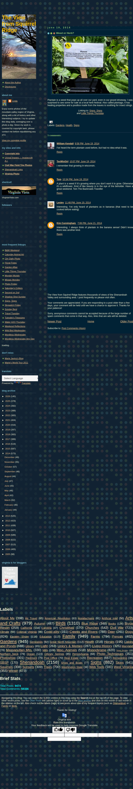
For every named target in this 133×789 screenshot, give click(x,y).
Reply (60, 152)
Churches (92, 628)
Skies (120, 662)
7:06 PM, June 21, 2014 (90, 223)
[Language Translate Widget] (21, 378)
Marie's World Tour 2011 (16, 362)
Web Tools (96, 667)
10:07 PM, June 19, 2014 (82, 161)
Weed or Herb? (65, 33)
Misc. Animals (67, 650)
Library (30, 646)
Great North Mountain (63, 642)
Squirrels (6, 667)
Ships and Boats (72, 662)
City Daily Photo (12, 258)
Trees (48, 667)
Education (46, 636)
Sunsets (28, 667)
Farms (95, 636)
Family (69, 636)
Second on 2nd (12, 292)
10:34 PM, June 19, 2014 (75, 179)
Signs (76, 125)
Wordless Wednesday (15, 334)
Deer (111, 632)
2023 (8, 410)
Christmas (66, 628)
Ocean (31, 654)
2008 (8, 540)
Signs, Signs (95, 110)
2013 (8, 516)
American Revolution (57, 618)
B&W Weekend (12, 250)
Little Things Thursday (92, 113)
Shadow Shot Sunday (15, 297)
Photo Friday (11, 284)
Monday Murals (12, 275)
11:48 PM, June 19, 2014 (78, 202)
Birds (61, 623)
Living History (102, 646)
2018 (8, 434)
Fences (117, 636)
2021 (8, 420)
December (10, 457)
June (7, 486)
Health (69, 125)
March (8, 500)
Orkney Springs (54, 654)
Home (91, 321)
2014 (8, 453)
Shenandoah (32, 662)
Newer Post (54, 321)
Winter (13, 671)
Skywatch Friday (13, 305)
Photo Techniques (110, 654)
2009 (8, 535)
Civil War (117, 628)
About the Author (13, 82)
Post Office (50, 657)
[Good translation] (58, 730)
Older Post (126, 321)
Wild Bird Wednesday (15, 330)
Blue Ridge (90, 623)
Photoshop (8, 658)
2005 (8, 554)
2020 (8, 425)
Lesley (60, 202)
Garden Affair (11, 267)
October (9, 467)
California (26, 627)
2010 (8, 530)
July (7, 481)
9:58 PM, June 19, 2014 (87, 143)
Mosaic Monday (12, 280)
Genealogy (36, 642)
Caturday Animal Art (14, 254)
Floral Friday (11, 263)
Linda (14, 101)
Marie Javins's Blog (14, 358)
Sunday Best (11, 309)
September (10, 471)
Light (44, 646)
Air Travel (31, 618)
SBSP (4, 662)
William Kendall (65, 143)
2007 (8, 544)
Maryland (127, 646)
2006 (8, 549)
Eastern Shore (19, 636)
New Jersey (122, 650)
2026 (8, 396)
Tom (59, 179)
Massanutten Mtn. (19, 650)
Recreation (95, 658)
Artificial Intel (110, 618)
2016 (8, 444)
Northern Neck (9, 654)
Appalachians (86, 618)
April (7, 495)
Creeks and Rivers (83, 632)
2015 (8, 449)
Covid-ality (51, 632)
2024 (8, 406)
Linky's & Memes (70, 646)
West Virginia (123, 667)
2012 (8, 521)
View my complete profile (14, 140)
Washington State (72, 667)
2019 (8, 429)
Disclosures (10, 87)
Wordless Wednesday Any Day (20, 339)
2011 (8, 525)
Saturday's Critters (14, 288)
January (9, 510)
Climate (4, 631)
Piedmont (31, 657)
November (10, 462)
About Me (7, 618)
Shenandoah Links (14, 169)
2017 (8, 439)
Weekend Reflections (15, 326)
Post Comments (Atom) (74, 328)
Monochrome (96, 650)
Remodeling (120, 657)
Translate (22, 383)
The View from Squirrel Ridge (19, 23)
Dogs (129, 632)
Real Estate (71, 657)
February (9, 505)
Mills (45, 650)
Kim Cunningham (66, 223)
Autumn (39, 623)
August (8, 476)
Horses (109, 642)
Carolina (46, 627)
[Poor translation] (70, 730)
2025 (8, 401)
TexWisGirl (62, 161)
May (7, 490)
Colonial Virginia (27, 631)
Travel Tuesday (12, 313)
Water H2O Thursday (15, 322)
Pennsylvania (80, 654)
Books (112, 623)
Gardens (60, 125)
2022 (8, 415)
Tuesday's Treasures (15, 318)
